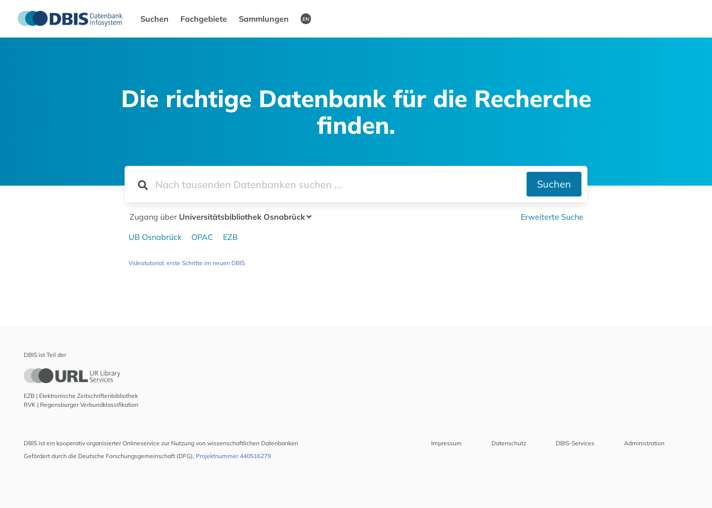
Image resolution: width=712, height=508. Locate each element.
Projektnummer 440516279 (233, 456)
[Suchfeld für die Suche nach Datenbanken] (326, 184)
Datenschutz (508, 443)
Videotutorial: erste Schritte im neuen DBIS (187, 263)
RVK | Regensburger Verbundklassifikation (81, 404)
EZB (230, 237)
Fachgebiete (203, 19)
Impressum (446, 443)
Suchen (154, 19)
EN (306, 19)
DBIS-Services (575, 443)
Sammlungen (264, 19)
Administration (644, 443)
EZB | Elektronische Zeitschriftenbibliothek (81, 395)
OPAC (202, 237)
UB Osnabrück (155, 237)
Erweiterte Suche (552, 217)
